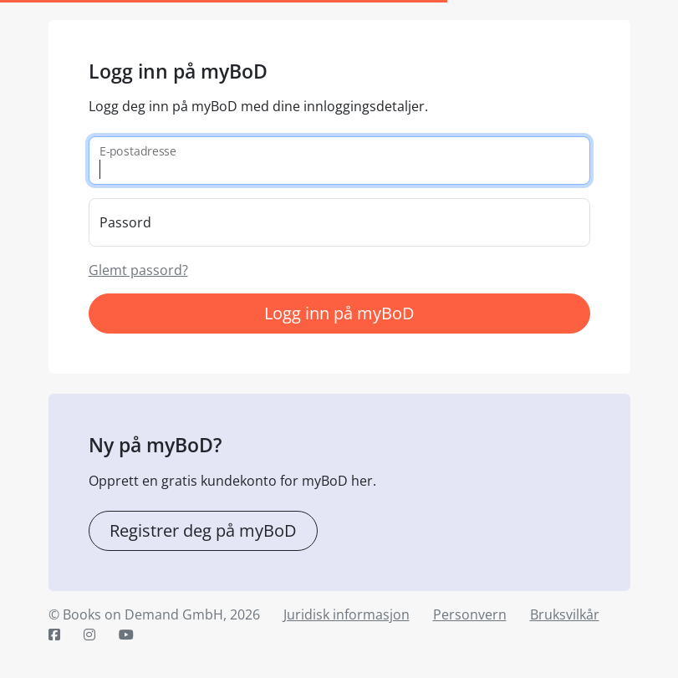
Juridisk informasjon (346, 614)
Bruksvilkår (564, 614)
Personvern (470, 614)
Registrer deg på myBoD (203, 530)
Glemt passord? (138, 270)
